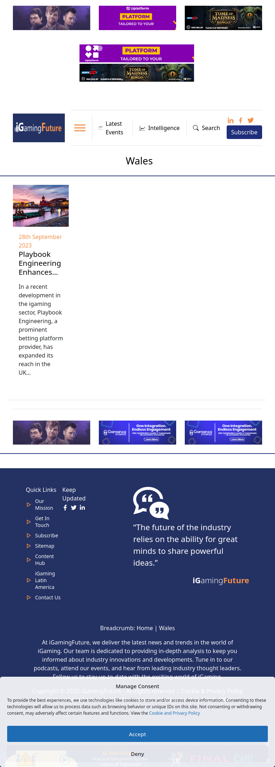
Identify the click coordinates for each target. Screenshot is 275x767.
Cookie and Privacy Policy (174, 713)
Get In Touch (42, 521)
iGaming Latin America (45, 580)
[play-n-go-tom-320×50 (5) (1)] (137, 72)
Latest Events (111, 128)
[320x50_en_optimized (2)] (137, 53)
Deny (137, 753)
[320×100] (52, 17)
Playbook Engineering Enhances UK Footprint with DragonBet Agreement (40, 285)
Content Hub (44, 559)
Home (144, 628)
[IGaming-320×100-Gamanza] (224, 432)
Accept (137, 734)
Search (206, 128)
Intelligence (159, 128)
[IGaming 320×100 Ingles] (138, 432)
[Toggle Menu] (80, 127)
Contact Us (48, 597)
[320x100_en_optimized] (138, 17)
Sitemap (44, 545)
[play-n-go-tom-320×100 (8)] (224, 17)
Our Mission (44, 504)
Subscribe (244, 132)
